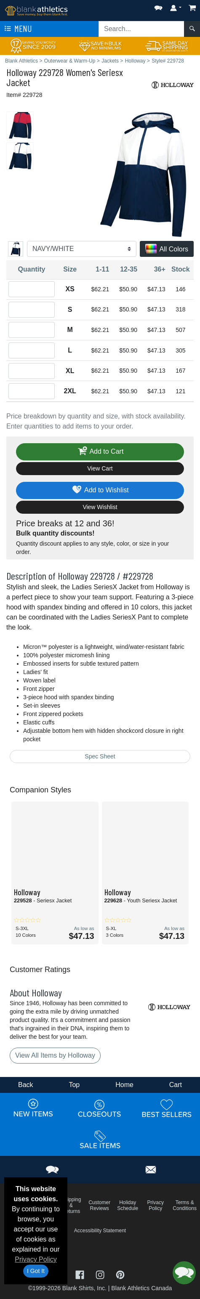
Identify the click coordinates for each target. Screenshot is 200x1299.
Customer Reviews (99, 1205)
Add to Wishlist (100, 490)
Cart (175, 1084)
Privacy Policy (36, 1259)
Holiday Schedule (127, 1205)
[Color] (81, 249)
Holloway (21, 72)
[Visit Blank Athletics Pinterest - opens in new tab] (120, 1274)
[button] (158, 6)
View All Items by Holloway (55, 1055)
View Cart (99, 468)
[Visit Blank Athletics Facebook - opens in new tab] (81, 1274)
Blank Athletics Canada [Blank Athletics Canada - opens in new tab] (141, 1288)
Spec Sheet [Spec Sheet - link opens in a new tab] (100, 756)
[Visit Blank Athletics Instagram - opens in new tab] (101, 1274)
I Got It (36, 1271)
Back (25, 1084)
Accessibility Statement (100, 1231)
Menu (17, 29)
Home (124, 1084)
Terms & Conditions (185, 1205)
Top (74, 1084)
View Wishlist (100, 507)
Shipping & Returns (71, 1205)
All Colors (166, 249)
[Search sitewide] (141, 29)
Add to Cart (100, 451)
